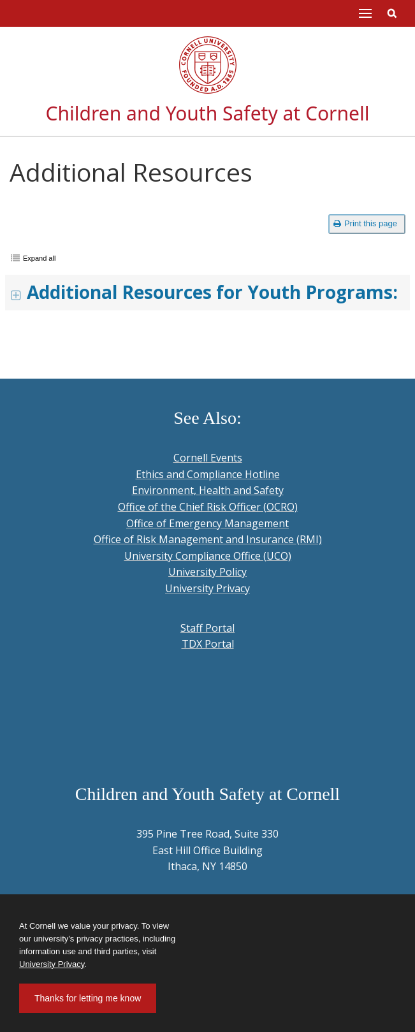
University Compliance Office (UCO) (207, 556)
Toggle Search (392, 13)
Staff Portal (207, 628)
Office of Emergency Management (207, 523)
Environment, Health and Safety (208, 490)
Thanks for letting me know (87, 998)
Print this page (365, 223)
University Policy (207, 572)
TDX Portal (208, 644)
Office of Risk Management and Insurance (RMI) (208, 539)
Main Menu (365, 13)
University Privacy (207, 588)
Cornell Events (207, 458)
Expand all (39, 258)
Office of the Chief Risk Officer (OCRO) (208, 507)
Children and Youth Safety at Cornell (208, 113)
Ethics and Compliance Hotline (208, 474)
